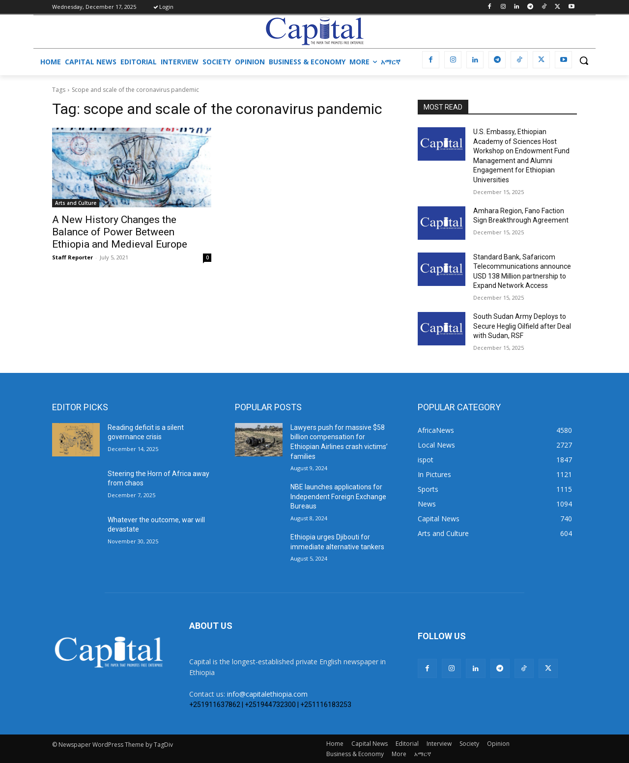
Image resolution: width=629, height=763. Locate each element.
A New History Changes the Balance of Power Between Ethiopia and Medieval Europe (119, 232)
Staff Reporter (72, 257)
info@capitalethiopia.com (267, 694)
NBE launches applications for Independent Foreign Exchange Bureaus (338, 496)
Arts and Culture (75, 202)
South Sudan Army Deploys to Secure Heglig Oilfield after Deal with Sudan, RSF (522, 325)
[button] (584, 60)
